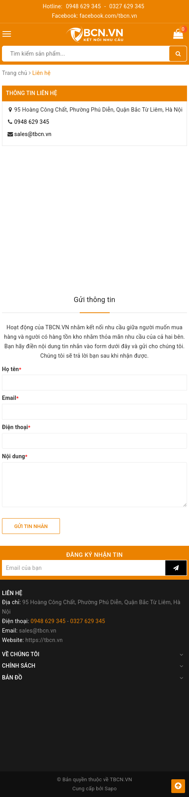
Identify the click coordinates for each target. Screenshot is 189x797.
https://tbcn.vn (44, 640)
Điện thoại (16, 427)
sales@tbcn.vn (32, 134)
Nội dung (15, 456)
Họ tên (11, 369)
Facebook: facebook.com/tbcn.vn (94, 16)
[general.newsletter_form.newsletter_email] (83, 568)
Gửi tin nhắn (31, 526)
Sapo (111, 788)
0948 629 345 (83, 6)
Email (10, 398)
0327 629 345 (126, 6)
